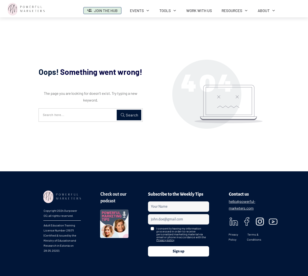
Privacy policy (165, 240)
